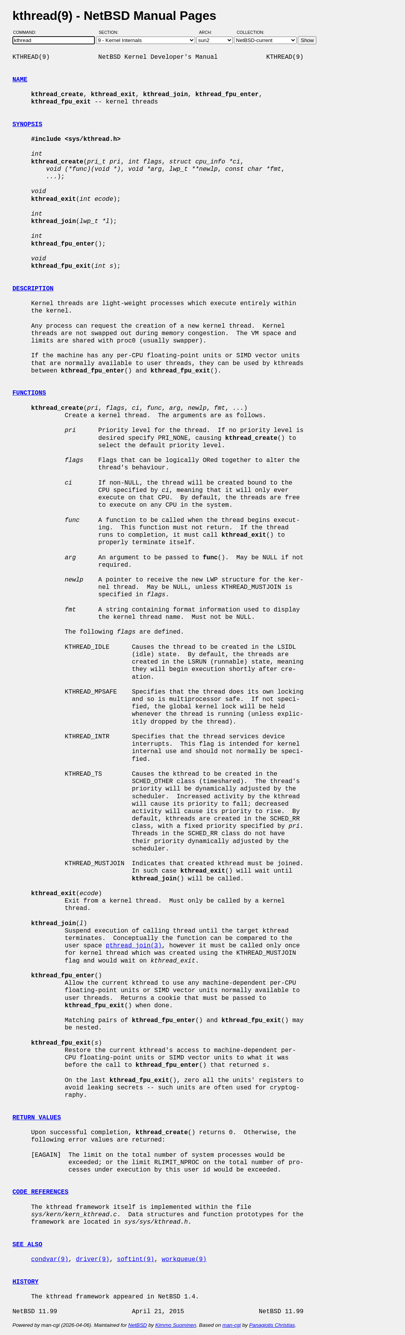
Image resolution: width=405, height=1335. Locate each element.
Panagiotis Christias (272, 1325)
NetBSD (137, 1325)
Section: (110, 32)
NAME (19, 80)
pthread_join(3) (134, 946)
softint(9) (135, 1259)
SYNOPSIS (27, 124)
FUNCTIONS (29, 393)
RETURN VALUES (36, 1118)
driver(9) (92, 1259)
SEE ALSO (27, 1244)
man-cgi (231, 1325)
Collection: (250, 32)
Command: (27, 32)
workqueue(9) (184, 1259)
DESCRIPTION (33, 289)
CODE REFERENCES (40, 1192)
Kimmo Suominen (175, 1325)
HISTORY (25, 1282)
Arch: (209, 32)
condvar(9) (49, 1259)
